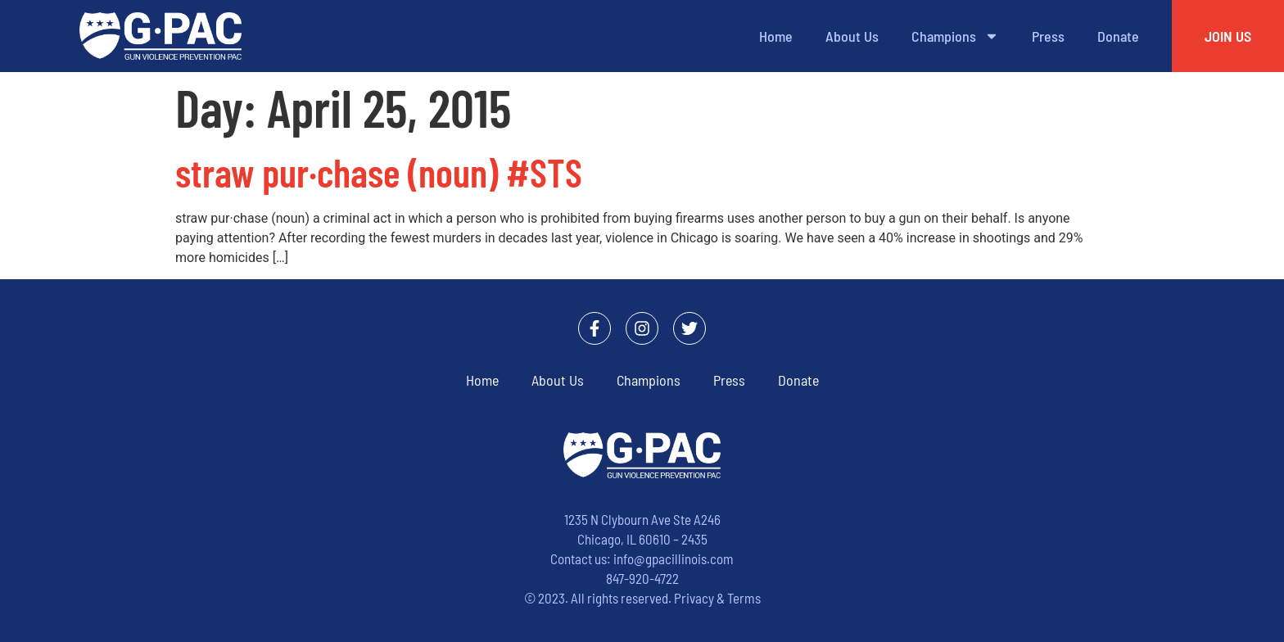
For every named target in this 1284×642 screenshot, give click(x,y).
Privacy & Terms (717, 598)
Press (1048, 36)
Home (776, 36)
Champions (955, 36)
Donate (1118, 36)
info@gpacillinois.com (673, 558)
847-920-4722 (642, 578)
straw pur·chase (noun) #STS (378, 172)
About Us (852, 36)
